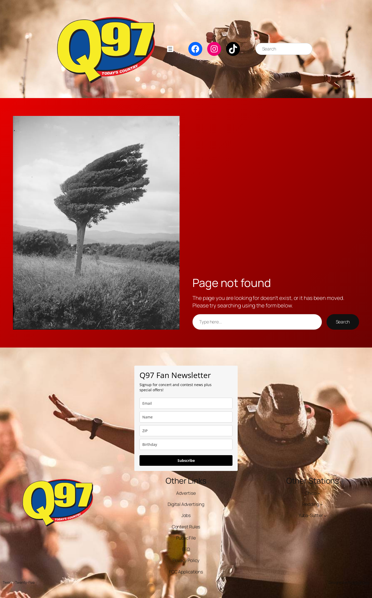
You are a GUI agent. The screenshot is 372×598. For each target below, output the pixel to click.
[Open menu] (170, 49)
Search (343, 322)
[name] (186, 417)
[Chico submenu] (318, 493)
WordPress (360, 582)
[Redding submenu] (321, 504)
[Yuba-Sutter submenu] (325, 515)
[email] (186, 403)
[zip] (186, 430)
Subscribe (186, 460)
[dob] (186, 444)
